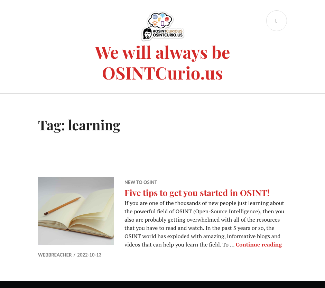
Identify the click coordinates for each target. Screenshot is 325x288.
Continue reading (259, 244)
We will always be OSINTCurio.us (162, 62)
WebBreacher (55, 255)
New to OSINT (140, 182)
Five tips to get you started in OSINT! (197, 192)
